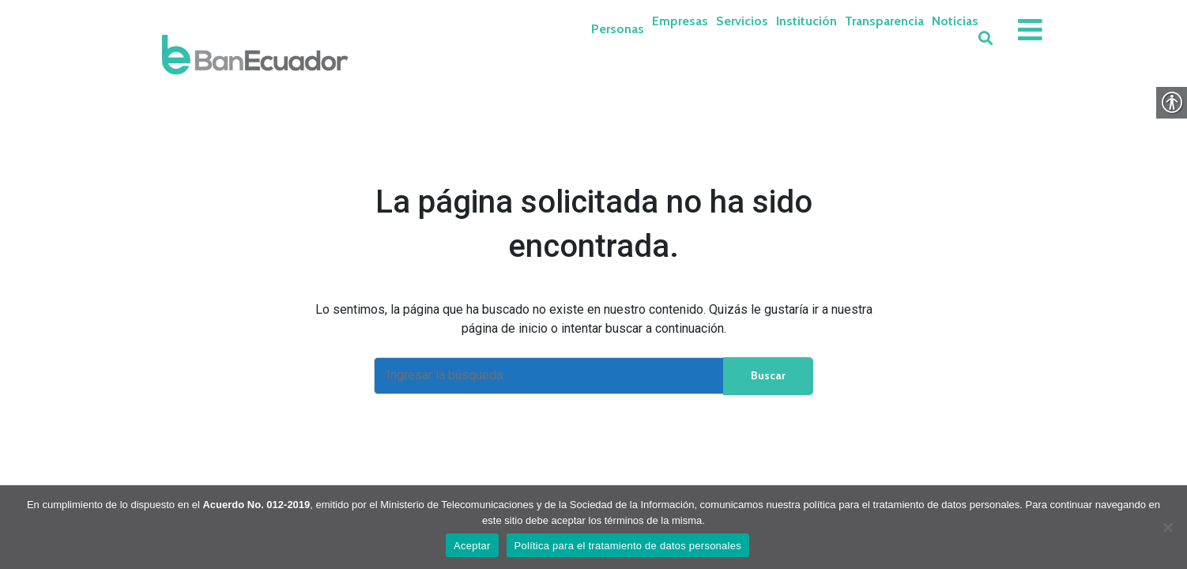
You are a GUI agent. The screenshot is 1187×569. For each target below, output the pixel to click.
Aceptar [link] (472, 546)
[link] (255, 54)
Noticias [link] (955, 20)
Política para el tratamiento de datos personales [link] (627, 546)
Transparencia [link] (884, 20)
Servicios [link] (742, 20)
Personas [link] (617, 28)
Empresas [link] (680, 20)
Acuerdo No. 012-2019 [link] (256, 505)
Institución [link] (806, 20)
